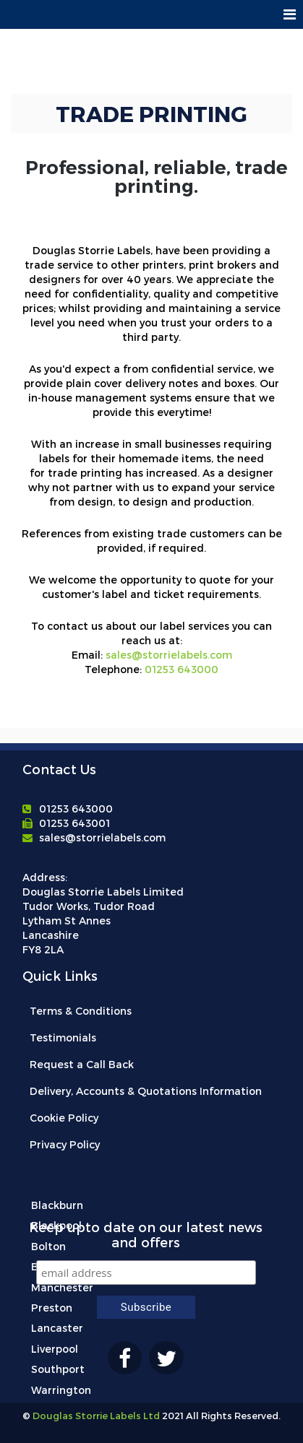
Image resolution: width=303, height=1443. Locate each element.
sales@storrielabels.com (169, 655)
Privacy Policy (65, 1144)
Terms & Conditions (81, 1011)
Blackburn (57, 1205)
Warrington (61, 1390)
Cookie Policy (64, 1118)
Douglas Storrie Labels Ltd (95, 1415)
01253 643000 (181, 669)
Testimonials (63, 1037)
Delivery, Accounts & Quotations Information (146, 1091)
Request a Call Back (82, 1064)
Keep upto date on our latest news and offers (146, 1234)
